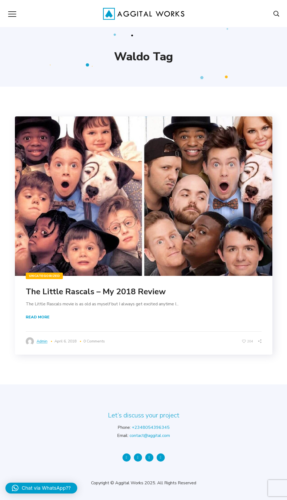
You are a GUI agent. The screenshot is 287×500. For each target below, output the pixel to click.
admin (42, 341)
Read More (38, 317)
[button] (41, 488)
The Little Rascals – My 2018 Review (96, 291)
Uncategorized (44, 276)
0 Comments (94, 341)
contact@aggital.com (150, 436)
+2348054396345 (151, 427)
